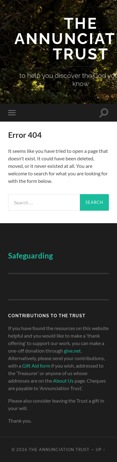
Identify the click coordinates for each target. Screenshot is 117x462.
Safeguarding (30, 255)
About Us (63, 381)
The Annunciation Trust (59, 449)
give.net (72, 351)
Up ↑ (100, 449)
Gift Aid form (36, 366)
